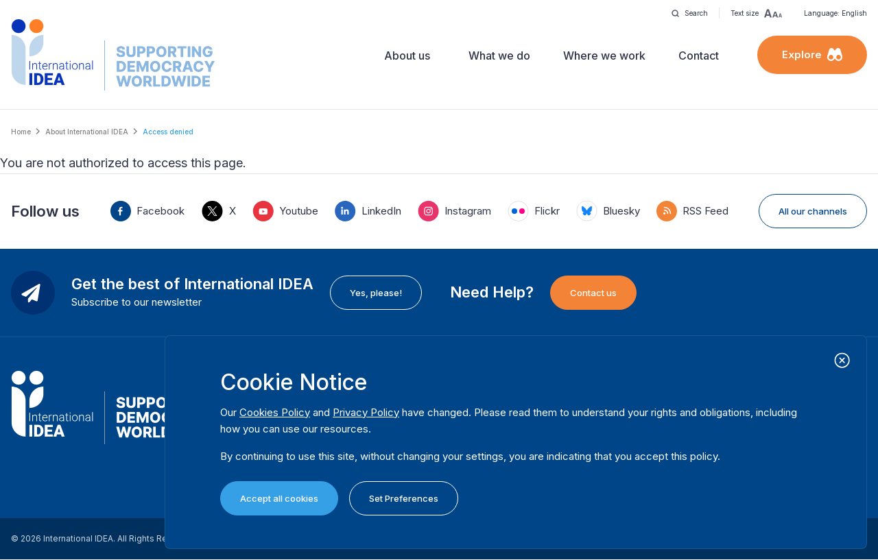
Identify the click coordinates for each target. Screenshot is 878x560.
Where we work (604, 55)
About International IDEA (86, 131)
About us (407, 55)
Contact (698, 55)
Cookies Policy (274, 412)
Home (21, 131)
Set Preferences (403, 498)
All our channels (813, 211)
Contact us (593, 292)
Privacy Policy (366, 412)
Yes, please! (376, 292)
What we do (499, 55)
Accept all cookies (279, 498)
